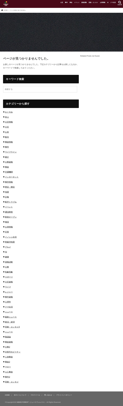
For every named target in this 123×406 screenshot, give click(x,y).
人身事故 (9, 357)
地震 (7, 192)
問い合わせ (48, 395)
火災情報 (9, 122)
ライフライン (11, 152)
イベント (77, 2)
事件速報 (9, 297)
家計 (7, 157)
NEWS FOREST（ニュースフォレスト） (31, 402)
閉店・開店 (10, 187)
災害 (7, 232)
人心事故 (9, 372)
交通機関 (9, 172)
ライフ (8, 287)
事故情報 (9, 142)
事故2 (7, 362)
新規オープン (11, 217)
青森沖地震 (10, 242)
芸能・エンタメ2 (12, 327)
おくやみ (9, 112)
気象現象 (9, 272)
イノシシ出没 (11, 237)
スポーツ (9, 277)
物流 (7, 222)
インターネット (12, 177)
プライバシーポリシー (64, 395)
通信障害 (9, 212)
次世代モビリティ (13, 352)
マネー (8, 367)
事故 (71, 2)
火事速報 (9, 162)
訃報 (7, 197)
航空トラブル (11, 202)
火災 (61, 2)
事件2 (7, 377)
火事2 (7, 347)
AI (107, 2)
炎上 (7, 117)
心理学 (8, 302)
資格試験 (84, 2)
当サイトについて (20, 395)
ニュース (9, 312)
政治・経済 (10, 322)
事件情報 (9, 182)
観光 (7, 137)
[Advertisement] (61, 33)
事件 (66, 2)
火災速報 (9, 282)
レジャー (9, 292)
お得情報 (102, 2)
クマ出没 (113, 2)
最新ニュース (11, 317)
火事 (7, 267)
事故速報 (9, 342)
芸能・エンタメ (93, 2)
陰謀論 (8, 337)
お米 (7, 132)
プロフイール (35, 395)
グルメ (8, 247)
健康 (7, 257)
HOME (7, 395)
